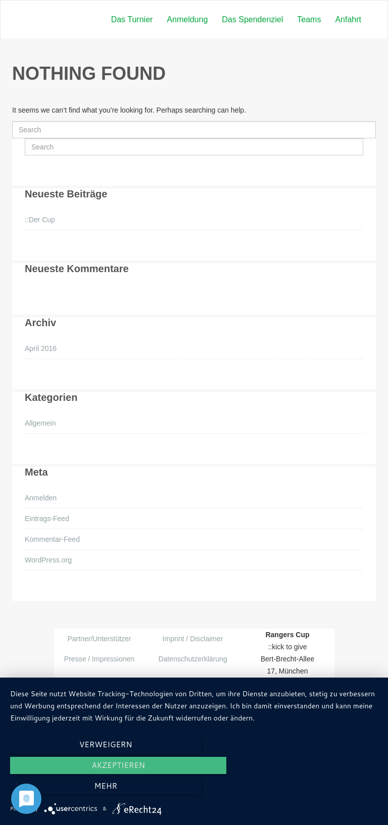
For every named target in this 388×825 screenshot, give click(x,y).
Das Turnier (132, 19)
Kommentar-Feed (52, 539)
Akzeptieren (193, 789)
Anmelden (41, 498)
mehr (322, 789)
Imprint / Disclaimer (193, 639)
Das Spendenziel (252, 19)
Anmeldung (187, 19)
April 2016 (41, 348)
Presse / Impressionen (99, 659)
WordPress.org (48, 560)
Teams (309, 19)
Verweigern (65, 789)
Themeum (181, 700)
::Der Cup (40, 220)
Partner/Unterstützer (99, 639)
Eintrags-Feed (47, 518)
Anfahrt (348, 19)
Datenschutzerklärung (192, 659)
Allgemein (40, 423)
